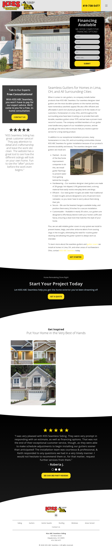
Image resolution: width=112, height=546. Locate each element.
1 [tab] (53, 469)
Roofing (61, 523)
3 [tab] (59, 469)
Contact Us (19, 117)
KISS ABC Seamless (67, 250)
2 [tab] (56, 469)
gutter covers (92, 244)
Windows (74, 523)
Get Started (75, 257)
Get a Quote (56, 296)
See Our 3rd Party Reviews (56, 475)
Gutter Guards (46, 523)
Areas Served (89, 523)
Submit (87, 63)
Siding (20, 523)
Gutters (31, 523)
